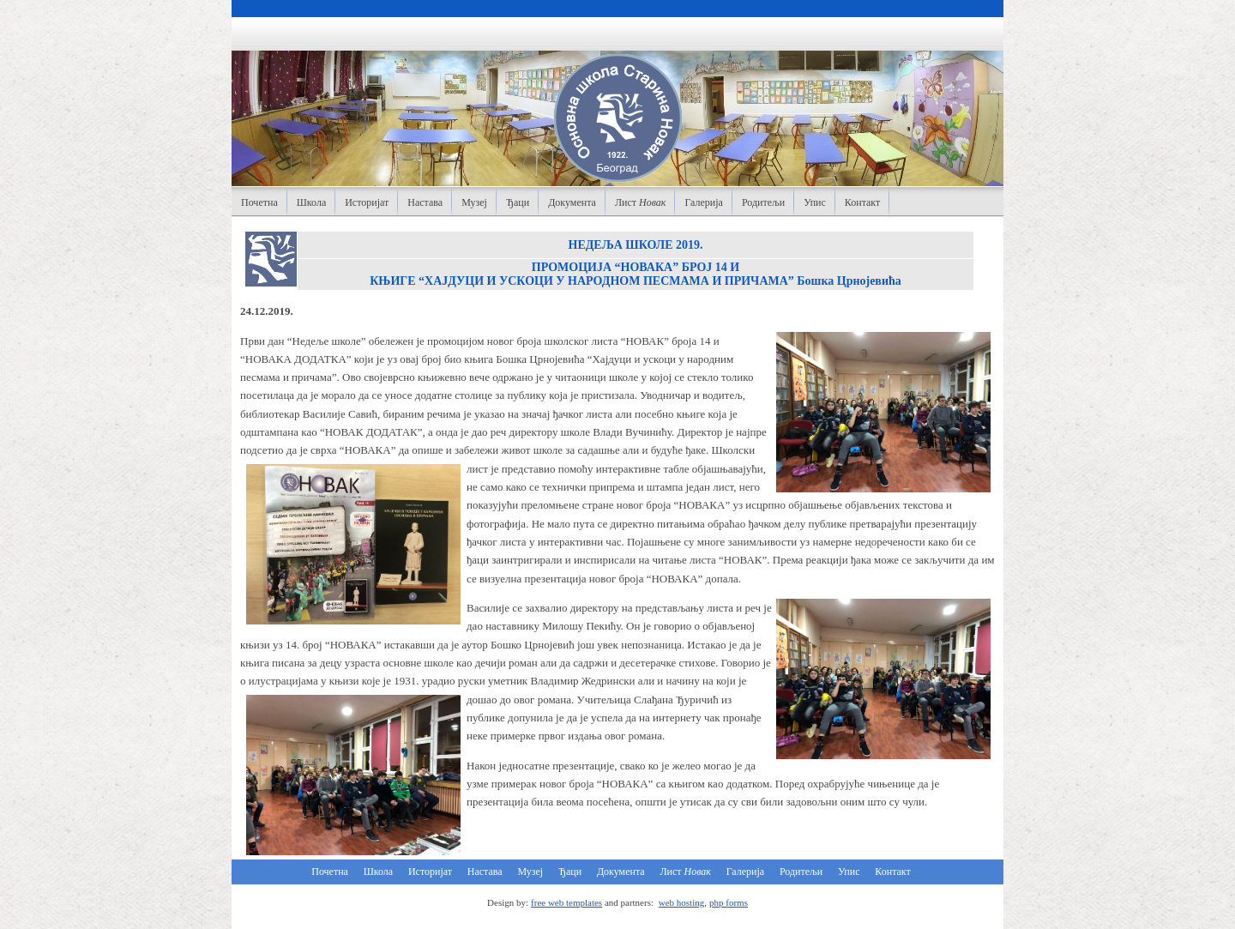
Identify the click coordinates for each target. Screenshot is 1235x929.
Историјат (367, 202)
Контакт (862, 202)
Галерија (703, 202)
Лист (640, 202)
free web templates (566, 902)
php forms (728, 902)
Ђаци (517, 202)
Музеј (474, 202)
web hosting (681, 902)
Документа (572, 202)
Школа (311, 202)
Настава (425, 202)
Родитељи (763, 202)
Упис (815, 202)
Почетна (259, 202)
